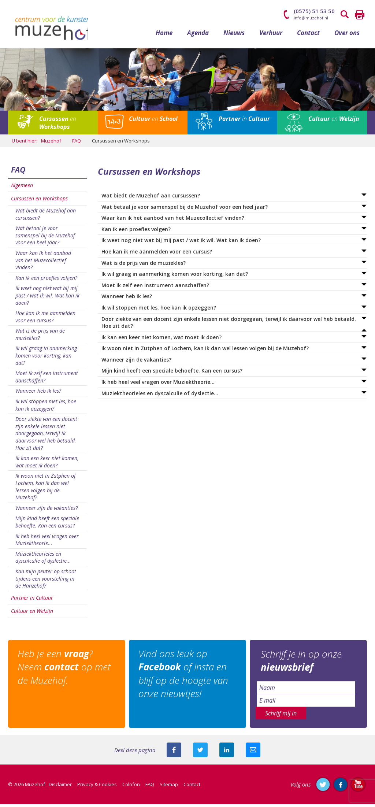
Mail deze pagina (253, 752)
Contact (308, 36)
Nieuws (234, 36)
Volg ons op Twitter (323, 787)
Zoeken (345, 14)
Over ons (347, 36)
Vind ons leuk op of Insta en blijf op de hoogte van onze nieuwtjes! (185, 676)
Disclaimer (60, 787)
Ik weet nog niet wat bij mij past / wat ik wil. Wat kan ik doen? (47, 298)
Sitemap (169, 787)
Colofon (131, 787)
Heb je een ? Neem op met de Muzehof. (65, 670)
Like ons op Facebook (340, 787)
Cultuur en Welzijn (32, 614)
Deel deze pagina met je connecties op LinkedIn (226, 752)
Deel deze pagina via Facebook (174, 752)
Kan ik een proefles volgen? (46, 280)
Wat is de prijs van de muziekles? (40, 337)
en (57, 126)
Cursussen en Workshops (39, 201)
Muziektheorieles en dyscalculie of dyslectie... (43, 560)
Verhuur (270, 36)
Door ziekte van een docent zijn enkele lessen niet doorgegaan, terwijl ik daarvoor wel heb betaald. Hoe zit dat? (46, 436)
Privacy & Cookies (97, 787)
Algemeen (22, 188)
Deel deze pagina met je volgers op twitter (200, 752)
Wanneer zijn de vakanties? (46, 510)
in (244, 122)
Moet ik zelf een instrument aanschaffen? (46, 380)
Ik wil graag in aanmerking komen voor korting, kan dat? (46, 358)
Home (164, 36)
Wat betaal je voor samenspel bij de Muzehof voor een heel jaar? (45, 238)
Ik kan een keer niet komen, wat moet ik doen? (46, 465)
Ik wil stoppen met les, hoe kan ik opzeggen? (45, 408)
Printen (359, 14)
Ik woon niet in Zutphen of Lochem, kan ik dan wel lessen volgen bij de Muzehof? (45, 489)
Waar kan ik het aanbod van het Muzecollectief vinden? (43, 263)
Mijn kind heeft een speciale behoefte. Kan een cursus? (47, 525)
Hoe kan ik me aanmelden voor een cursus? (45, 320)
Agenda (198, 36)
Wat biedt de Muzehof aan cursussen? (45, 217)
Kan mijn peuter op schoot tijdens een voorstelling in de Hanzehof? (45, 581)
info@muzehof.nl (311, 18)
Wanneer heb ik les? (38, 393)
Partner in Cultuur (32, 600)
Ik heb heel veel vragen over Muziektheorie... (47, 543)
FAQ (18, 173)
